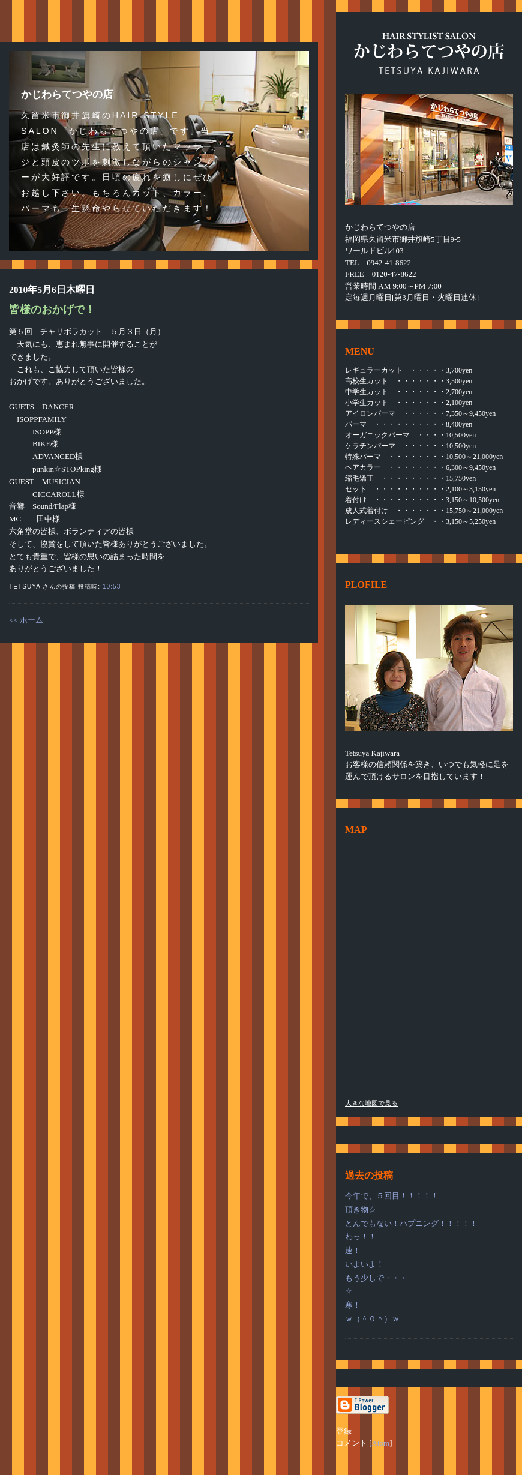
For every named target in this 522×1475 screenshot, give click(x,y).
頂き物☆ (360, 1209)
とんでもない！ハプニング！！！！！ (411, 1223)
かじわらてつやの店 (67, 94)
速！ (353, 1250)
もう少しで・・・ (376, 1277)
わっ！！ (360, 1236)
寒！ (353, 1304)
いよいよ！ (364, 1264)
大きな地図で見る (371, 1103)
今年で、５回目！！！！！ (392, 1195)
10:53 (112, 586)
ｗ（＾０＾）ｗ (372, 1318)
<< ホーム (26, 620)
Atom (381, 1442)
